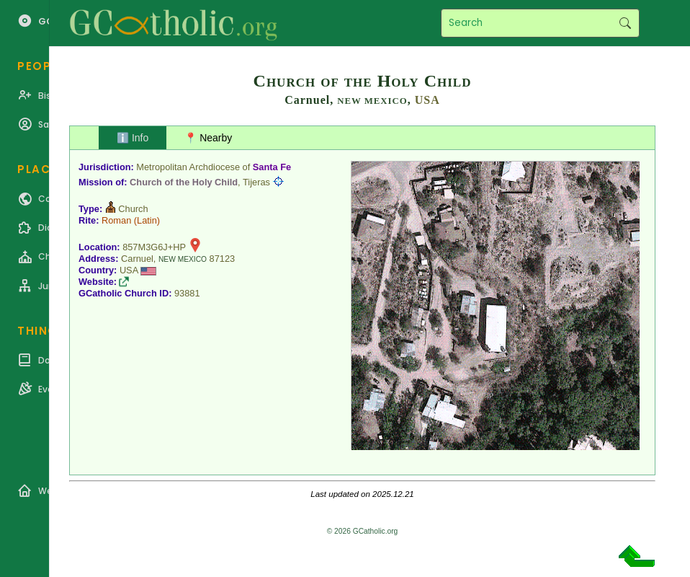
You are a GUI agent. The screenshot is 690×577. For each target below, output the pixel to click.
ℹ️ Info (132, 138)
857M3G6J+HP (154, 247)
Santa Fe (272, 167)
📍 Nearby (208, 138)
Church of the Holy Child (184, 182)
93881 (187, 293)
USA (427, 100)
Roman (116, 220)
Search (624, 23)
